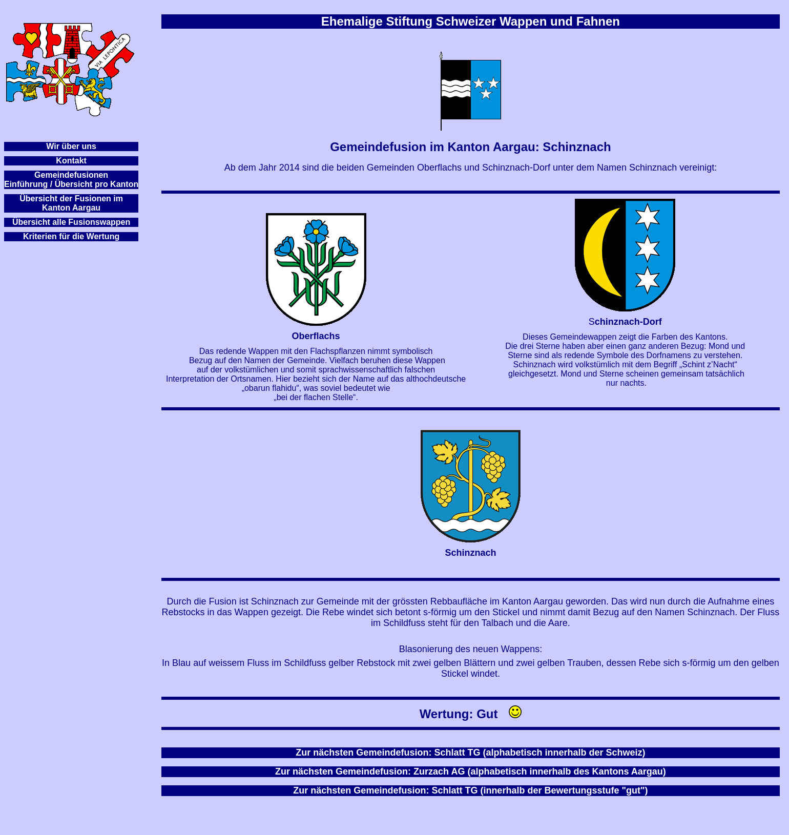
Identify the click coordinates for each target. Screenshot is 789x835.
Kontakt (71, 160)
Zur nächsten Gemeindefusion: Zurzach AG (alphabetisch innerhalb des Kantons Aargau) (470, 771)
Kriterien (40, 236)
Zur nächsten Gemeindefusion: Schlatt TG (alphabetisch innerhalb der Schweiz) (470, 752)
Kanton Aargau (71, 207)
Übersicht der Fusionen (65, 198)
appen (118, 222)
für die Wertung (89, 236)
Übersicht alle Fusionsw (59, 222)
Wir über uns (71, 146)
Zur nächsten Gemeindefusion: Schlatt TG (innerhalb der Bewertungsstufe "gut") (470, 790)
